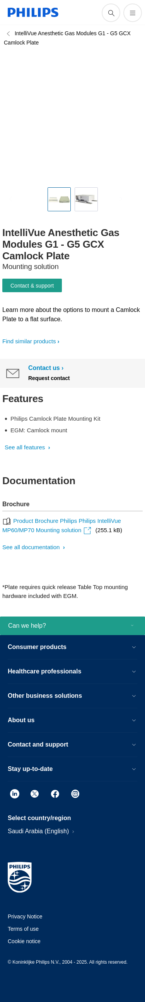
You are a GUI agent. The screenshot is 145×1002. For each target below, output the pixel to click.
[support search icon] (111, 12)
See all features (25, 447)
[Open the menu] (132, 12)
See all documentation (31, 547)
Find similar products (29, 341)
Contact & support (32, 286)
